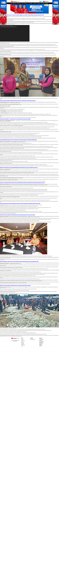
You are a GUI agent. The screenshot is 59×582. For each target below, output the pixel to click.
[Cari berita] (29, 1)
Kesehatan (38, 3)
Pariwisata (46, 3)
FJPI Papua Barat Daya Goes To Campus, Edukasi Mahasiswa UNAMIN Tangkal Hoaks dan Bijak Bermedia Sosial (22, 15)
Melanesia (26, 3)
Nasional (14, 3)
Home (11, 3)
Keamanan (42, 3)
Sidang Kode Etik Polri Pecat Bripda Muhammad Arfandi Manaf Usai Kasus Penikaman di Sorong (19, 167)
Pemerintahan (30, 3)
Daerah (22, 3)
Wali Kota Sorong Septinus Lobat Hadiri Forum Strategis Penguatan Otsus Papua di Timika (17, 215)
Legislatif (34, 3)
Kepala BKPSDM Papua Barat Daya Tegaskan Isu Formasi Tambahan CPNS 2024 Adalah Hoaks (18, 140)
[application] (15, 34)
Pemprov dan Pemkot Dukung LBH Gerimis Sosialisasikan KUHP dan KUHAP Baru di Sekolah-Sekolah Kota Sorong (22, 183)
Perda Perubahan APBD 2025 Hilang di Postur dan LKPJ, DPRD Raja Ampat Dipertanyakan (17, 101)
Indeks (22, 346)
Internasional (19, 3)
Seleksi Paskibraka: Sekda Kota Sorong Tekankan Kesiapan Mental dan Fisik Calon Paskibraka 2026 (19, 261)
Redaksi (40, 346)
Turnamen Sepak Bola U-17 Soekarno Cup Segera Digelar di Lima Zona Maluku (15, 119)
